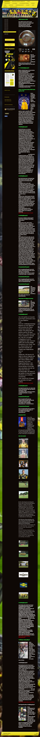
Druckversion (5, 733)
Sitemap (9, 733)
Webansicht (36, 734)
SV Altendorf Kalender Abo (10, 39)
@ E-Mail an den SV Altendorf (10, 45)
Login (37, 733)
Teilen (6, 116)
